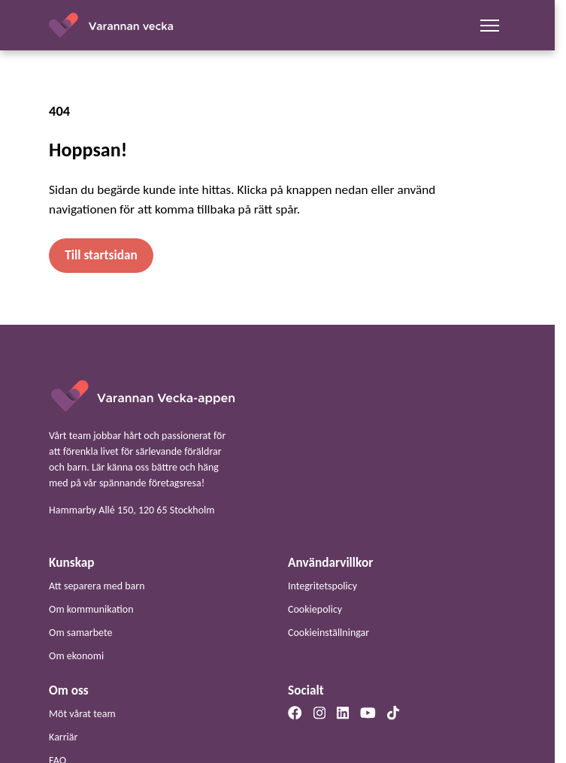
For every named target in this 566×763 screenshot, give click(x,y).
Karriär (63, 737)
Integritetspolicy (322, 586)
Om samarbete (80, 632)
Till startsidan (101, 255)
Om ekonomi (76, 655)
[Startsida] (142, 394)
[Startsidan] (111, 25)
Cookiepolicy (315, 609)
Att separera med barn (96, 586)
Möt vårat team (82, 713)
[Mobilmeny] (490, 25)
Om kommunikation (91, 609)
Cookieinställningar (328, 632)
